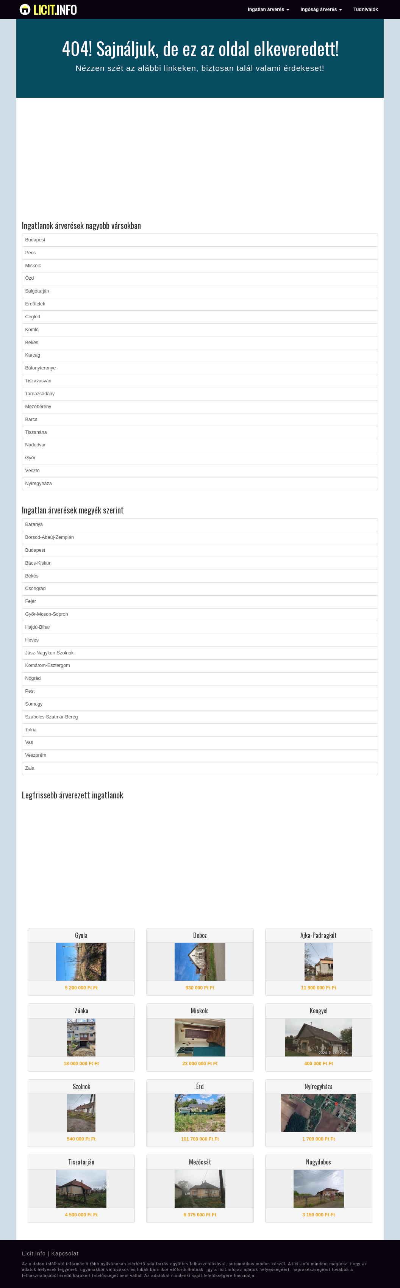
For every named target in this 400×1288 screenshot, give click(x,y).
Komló (32, 329)
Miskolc (33, 265)
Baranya (34, 524)
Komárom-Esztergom (47, 665)
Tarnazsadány (40, 393)
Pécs (30, 252)
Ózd (29, 278)
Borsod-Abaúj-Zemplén (49, 537)
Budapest (35, 240)
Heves (32, 640)
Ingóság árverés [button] (321, 9)
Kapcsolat (64, 1253)
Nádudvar (35, 445)
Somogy (34, 704)
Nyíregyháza (38, 483)
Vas (29, 742)
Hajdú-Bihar (37, 627)
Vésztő (32, 470)
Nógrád (33, 678)
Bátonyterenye (40, 368)
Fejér (30, 601)
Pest (30, 691)
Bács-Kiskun (38, 563)
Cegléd (33, 316)
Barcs (31, 419)
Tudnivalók (365, 9)
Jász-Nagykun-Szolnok (49, 653)
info (55, 9)
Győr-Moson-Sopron (46, 614)
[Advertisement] (200, 160)
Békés (32, 342)
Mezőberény (38, 406)
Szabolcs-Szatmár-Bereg (51, 717)
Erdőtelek (35, 304)
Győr (30, 457)
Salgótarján (37, 291)
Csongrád (35, 588)
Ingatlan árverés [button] (268, 9)
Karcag (33, 355)
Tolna (31, 729)
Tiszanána (36, 432)
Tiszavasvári (38, 380)
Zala (29, 768)
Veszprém (36, 755)
